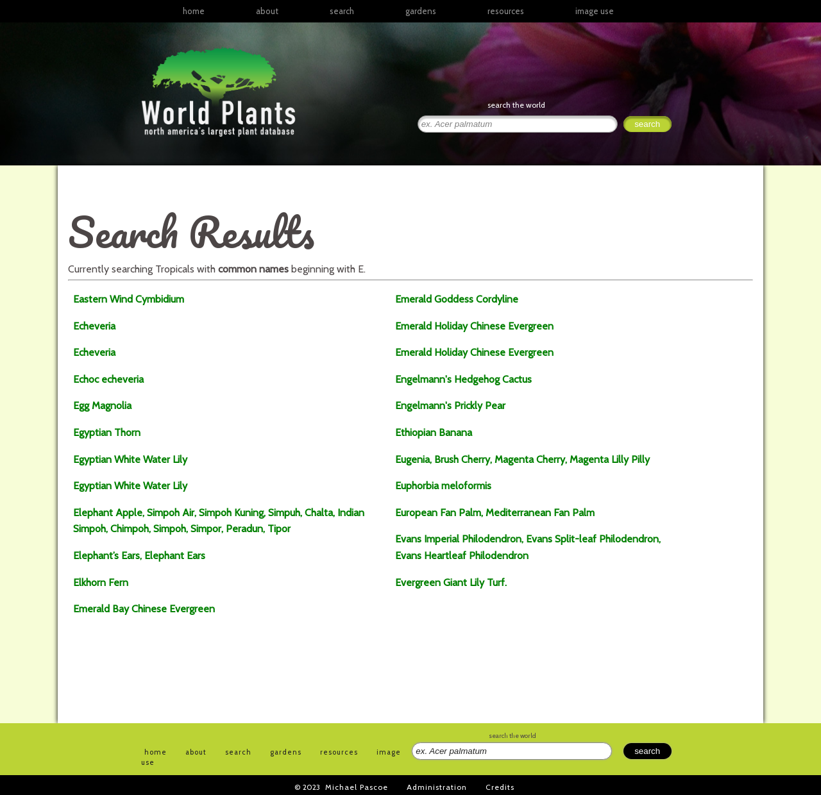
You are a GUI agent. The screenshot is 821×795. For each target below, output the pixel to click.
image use (594, 11)
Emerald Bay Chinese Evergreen (144, 609)
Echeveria (94, 326)
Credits (500, 787)
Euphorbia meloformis (443, 486)
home (194, 11)
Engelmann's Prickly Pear (450, 405)
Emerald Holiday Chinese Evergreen (474, 326)
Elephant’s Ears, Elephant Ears (139, 555)
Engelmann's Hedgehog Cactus (463, 379)
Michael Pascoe (356, 787)
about (267, 11)
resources (339, 752)
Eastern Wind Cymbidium (128, 299)
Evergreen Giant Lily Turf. (451, 582)
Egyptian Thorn (106, 432)
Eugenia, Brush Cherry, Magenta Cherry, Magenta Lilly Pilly (522, 459)
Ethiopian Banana (433, 432)
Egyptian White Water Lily (130, 459)
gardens (420, 11)
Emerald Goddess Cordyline (456, 299)
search (342, 11)
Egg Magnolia (102, 405)
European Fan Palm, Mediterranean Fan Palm (495, 512)
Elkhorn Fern (100, 582)
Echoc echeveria (108, 379)
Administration (437, 787)
